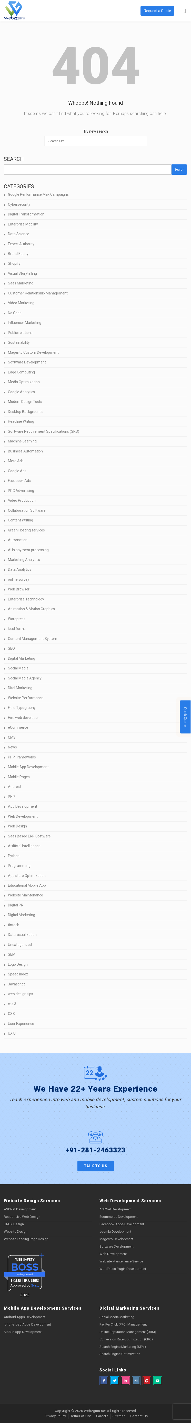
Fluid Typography (22, 708)
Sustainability (19, 342)
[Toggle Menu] (185, 11)
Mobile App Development (28, 767)
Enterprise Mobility (23, 224)
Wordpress (16, 619)
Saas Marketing (20, 283)
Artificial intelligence (24, 846)
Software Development (27, 362)
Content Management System (32, 639)
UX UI (12, 1033)
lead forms (17, 629)
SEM (11, 954)
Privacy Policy (55, 1416)
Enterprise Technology (26, 599)
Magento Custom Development (33, 352)
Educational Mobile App (27, 885)
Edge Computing (21, 372)
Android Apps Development (24, 1317)
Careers (102, 1416)
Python (13, 856)
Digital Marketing (21, 658)
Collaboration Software (27, 510)
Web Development (23, 816)
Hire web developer (23, 718)
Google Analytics (21, 392)
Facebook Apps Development (121, 1224)
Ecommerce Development (118, 1217)
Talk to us (95, 1166)
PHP (11, 797)
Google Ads (17, 471)
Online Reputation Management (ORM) (127, 1332)
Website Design (15, 1231)
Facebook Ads (19, 481)
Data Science (18, 234)
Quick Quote (185, 717)
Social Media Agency (25, 678)
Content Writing (20, 520)
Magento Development (116, 1239)
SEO (11, 648)
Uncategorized (20, 945)
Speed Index (18, 974)
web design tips (20, 994)
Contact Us (139, 1416)
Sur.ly (35, 1285)
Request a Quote (157, 11)
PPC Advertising (21, 491)
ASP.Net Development (20, 1209)
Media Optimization (24, 382)
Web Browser (18, 589)
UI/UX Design (14, 1224)
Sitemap (119, 1416)
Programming (19, 866)
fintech (13, 925)
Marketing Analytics (24, 560)
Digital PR (15, 905)
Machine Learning (22, 441)
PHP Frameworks (22, 757)
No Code (15, 313)
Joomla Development (115, 1231)
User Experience (21, 1024)
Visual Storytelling (22, 273)
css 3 (12, 1004)
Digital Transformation (26, 214)
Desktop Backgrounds (25, 412)
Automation (17, 540)
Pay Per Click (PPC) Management (123, 1324)
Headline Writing (21, 421)
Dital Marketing (20, 688)
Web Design (17, 826)
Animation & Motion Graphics (31, 609)
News (12, 747)
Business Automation (25, 451)
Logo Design (18, 964)
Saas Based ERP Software (29, 836)
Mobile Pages (19, 777)
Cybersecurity (19, 204)
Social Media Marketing (116, 1317)
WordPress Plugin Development (122, 1269)
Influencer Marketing (24, 323)
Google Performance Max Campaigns (38, 194)
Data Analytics (19, 569)
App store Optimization (27, 876)
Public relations (20, 333)
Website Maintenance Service (121, 1261)
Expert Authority (21, 244)
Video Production (22, 500)
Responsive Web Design (22, 1217)
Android (14, 787)
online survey (18, 579)
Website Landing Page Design (26, 1239)
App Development (22, 806)
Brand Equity (18, 254)
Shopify (14, 263)
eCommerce (18, 727)
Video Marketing (21, 303)
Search (14, 159)
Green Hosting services (26, 530)
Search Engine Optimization (119, 1354)
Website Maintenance (25, 895)
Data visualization (22, 935)
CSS (11, 1014)
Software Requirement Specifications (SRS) (43, 431)
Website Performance (26, 698)
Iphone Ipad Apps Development (27, 1324)
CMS (12, 737)
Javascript (16, 984)
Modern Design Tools (25, 402)
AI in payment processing (28, 550)
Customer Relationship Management (38, 293)
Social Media (18, 668)
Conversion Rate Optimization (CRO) (126, 1339)
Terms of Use (81, 1416)
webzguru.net (25, 1274)
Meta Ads (16, 461)
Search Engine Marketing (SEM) (122, 1347)
